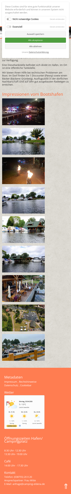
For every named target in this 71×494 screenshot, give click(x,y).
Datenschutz (11, 385)
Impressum (10, 381)
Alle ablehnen (35, 46)
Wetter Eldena (24, 398)
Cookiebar (25, 385)
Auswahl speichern (35, 34)
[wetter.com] (11, 426)
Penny (48, 75)
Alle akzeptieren (35, 40)
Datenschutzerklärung (39, 52)
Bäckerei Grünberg (21, 78)
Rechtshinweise (27, 381)
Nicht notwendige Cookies (26, 19)
